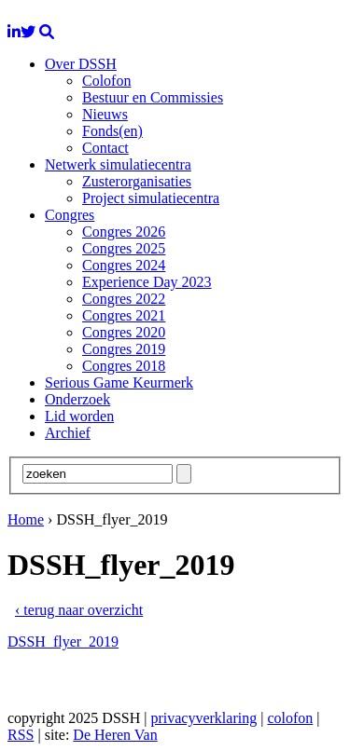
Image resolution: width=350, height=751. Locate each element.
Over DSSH (81, 64)
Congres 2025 (123, 248)
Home (25, 519)
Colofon (106, 81)
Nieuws (105, 114)
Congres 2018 (123, 366)
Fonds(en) (112, 131)
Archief (68, 433)
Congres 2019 (123, 349)
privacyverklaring (203, 718)
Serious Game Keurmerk (119, 382)
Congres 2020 (123, 332)
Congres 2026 (123, 231)
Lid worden (79, 416)
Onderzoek (77, 399)
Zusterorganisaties (136, 181)
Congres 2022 (123, 299)
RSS (20, 735)
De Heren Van (115, 735)
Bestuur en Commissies (152, 97)
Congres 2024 (123, 265)
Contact (105, 148)
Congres (69, 215)
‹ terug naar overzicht (79, 610)
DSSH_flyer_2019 (63, 641)
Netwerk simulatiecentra (118, 164)
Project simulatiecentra (150, 198)
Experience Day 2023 (147, 282)
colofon (290, 718)
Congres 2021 (123, 315)
